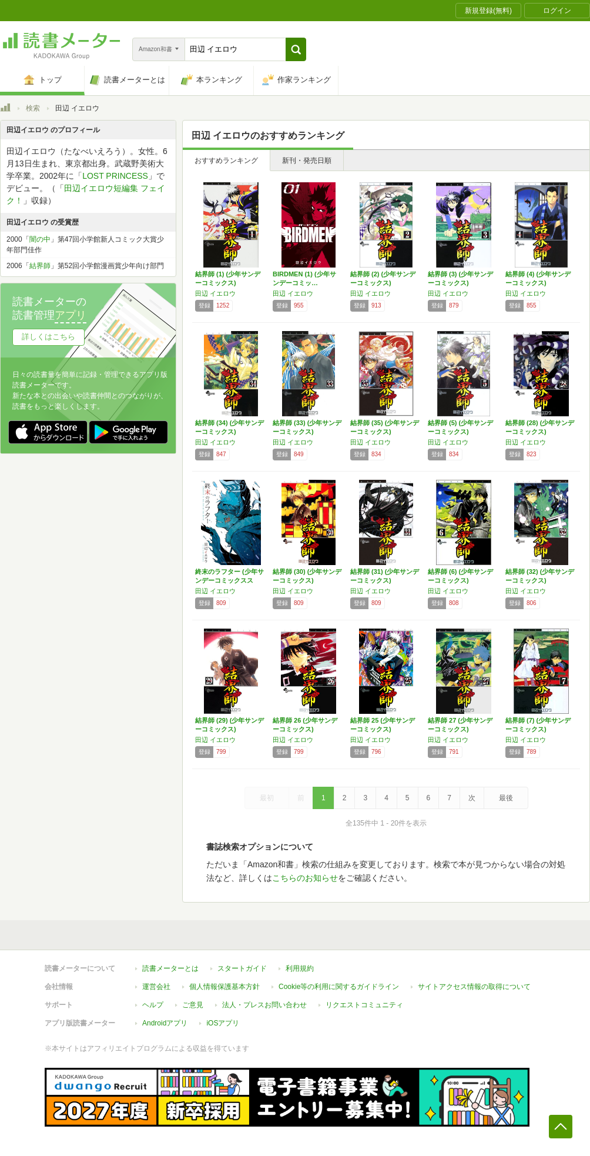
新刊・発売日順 (306, 160)
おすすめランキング (226, 160)
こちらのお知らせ (305, 878)
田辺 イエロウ (215, 293)
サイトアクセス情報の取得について (474, 986)
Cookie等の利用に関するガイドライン (339, 986)
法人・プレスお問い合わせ (264, 1004)
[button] (296, 49)
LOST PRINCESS (115, 176)
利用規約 (300, 968)
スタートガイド (242, 968)
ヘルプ (152, 1004)
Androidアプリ (164, 1023)
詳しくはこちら (48, 336)
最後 (506, 798)
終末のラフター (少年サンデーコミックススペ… (229, 580)
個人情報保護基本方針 (224, 986)
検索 (33, 108)
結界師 (40, 266)
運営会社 (156, 986)
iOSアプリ (222, 1023)
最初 (267, 798)
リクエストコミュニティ (364, 1004)
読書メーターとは (170, 968)
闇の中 (40, 239)
